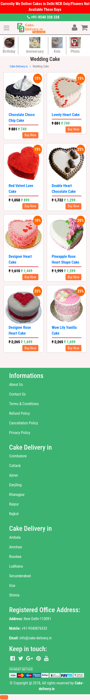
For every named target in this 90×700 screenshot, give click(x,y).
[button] (4, 697)
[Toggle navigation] (6, 27)
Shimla (14, 595)
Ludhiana (16, 566)
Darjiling (15, 485)
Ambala (15, 537)
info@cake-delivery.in (35, 638)
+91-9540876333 (34, 628)
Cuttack (15, 465)
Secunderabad (20, 576)
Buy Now (30, 135)
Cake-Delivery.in (19, 66)
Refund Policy (19, 413)
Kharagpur (17, 494)
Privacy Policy (19, 432)
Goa (12, 585)
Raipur (14, 504)
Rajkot (14, 514)
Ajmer (13, 475)
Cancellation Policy (23, 423)
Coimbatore (18, 456)
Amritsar (15, 547)
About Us (16, 384)
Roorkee (15, 556)
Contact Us (17, 394)
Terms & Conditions (24, 404)
